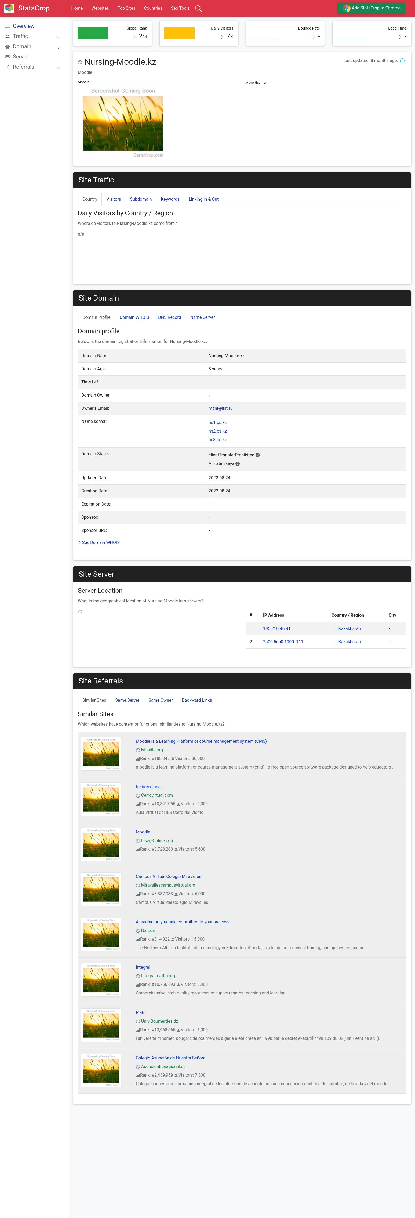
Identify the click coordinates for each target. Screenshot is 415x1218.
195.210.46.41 (277, 628)
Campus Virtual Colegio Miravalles (168, 876)
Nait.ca (145, 930)
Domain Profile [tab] (96, 317)
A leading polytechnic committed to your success (183, 921)
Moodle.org (149, 749)
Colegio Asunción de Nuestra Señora (171, 1057)
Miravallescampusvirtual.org (165, 885)
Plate (140, 1012)
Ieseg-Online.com (155, 840)
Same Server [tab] (127, 700)
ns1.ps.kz (218, 422)
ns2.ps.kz (218, 431)
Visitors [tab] (113, 199)
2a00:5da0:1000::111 (283, 641)
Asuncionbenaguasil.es (160, 1066)
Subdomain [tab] (141, 199)
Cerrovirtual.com (154, 795)
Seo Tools (180, 8)
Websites (100, 8)
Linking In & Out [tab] (204, 199)
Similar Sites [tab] (94, 700)
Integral (143, 967)
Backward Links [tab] (197, 700)
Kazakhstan (349, 628)
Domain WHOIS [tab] (134, 317)
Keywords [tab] (170, 199)
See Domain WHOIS (99, 542)
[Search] (198, 8)
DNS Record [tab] (169, 317)
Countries (153, 8)
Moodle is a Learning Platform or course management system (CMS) (201, 741)
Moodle (143, 832)
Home (77, 8)
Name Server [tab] (202, 317)
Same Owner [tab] (160, 700)
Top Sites (126, 8)
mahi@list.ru (221, 408)
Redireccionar (149, 786)
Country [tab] (89, 199)
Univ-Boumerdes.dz (157, 1021)
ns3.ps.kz (218, 439)
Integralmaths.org (155, 975)
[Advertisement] (326, 123)
